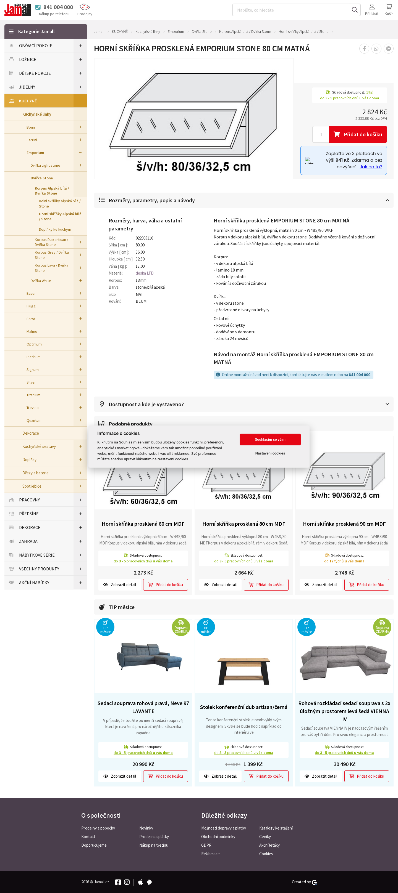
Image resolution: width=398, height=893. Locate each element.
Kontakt (88, 836)
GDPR (206, 845)
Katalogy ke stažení (276, 828)
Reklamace (210, 853)
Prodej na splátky (154, 836)
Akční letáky (269, 845)
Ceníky (265, 836)
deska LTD (145, 273)
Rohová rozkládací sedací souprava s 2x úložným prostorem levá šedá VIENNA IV (344, 711)
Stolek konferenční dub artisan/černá (243, 706)
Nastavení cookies (270, 453)
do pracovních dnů (143, 561)
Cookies (266, 853)
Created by (304, 882)
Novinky (146, 828)
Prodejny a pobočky (98, 828)
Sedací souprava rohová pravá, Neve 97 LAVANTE (143, 707)
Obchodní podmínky (218, 836)
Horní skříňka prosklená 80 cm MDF (243, 523)
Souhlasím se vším (270, 439)
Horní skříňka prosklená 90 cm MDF (344, 523)
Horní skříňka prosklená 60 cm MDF (143, 523)
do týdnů (344, 561)
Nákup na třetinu (153, 845)
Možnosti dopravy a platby (223, 828)
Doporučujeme (94, 845)
